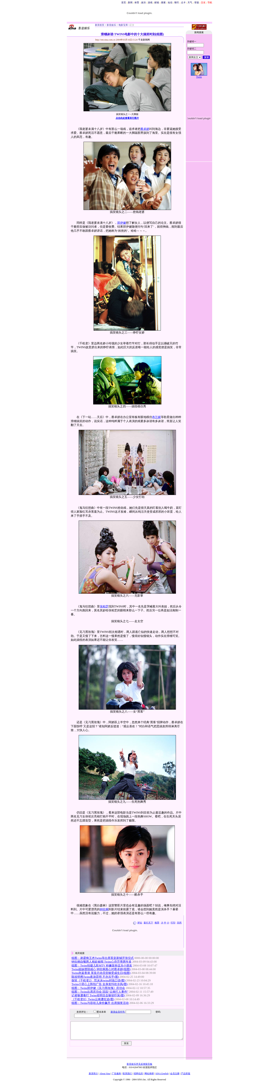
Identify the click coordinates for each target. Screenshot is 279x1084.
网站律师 (149, 1073)
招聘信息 (138, 1073)
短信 (170, 2)
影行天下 (148, 922)
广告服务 (116, 1073)
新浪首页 (99, 25)
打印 (173, 922)
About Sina (105, 1073)
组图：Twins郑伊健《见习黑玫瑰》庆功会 (98, 988)
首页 (123, 2)
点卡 (183, 2)
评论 (139, 922)
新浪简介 (93, 1073)
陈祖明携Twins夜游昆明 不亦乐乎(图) (95, 976)
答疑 (196, 2)
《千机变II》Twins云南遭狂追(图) (92, 999)
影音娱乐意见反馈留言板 (139, 1064)
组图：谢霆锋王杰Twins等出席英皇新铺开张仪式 (102, 958)
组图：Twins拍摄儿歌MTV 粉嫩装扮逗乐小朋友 (101, 965)
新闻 (130, 2)
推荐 (157, 922)
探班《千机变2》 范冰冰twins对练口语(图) (98, 980)
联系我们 (127, 1073)
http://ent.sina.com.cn (105, 39)
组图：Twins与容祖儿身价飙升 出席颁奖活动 (100, 1003)
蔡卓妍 (144, 128)
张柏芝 (104, 606)
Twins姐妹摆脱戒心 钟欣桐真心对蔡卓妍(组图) (101, 969)
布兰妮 (156, 417)
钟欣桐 (104, 909)
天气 (190, 2)
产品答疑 (185, 1073)
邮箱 (156, 2)
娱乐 (143, 2)
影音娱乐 (111, 25)
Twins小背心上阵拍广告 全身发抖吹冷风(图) (99, 984)
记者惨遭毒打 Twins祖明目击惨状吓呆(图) (98, 995)
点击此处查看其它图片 (127, 118)
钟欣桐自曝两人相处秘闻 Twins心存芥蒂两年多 (101, 961)
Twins (199, 77)
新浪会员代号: (115, 1012)
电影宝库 (123, 25)
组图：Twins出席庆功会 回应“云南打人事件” (99, 991)
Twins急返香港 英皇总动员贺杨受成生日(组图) (101, 972)
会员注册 (174, 1073)
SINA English (161, 1073)
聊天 (176, 2)
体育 (136, 2)
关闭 (179, 922)
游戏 (150, 2)
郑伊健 (121, 222)
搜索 (163, 2)
